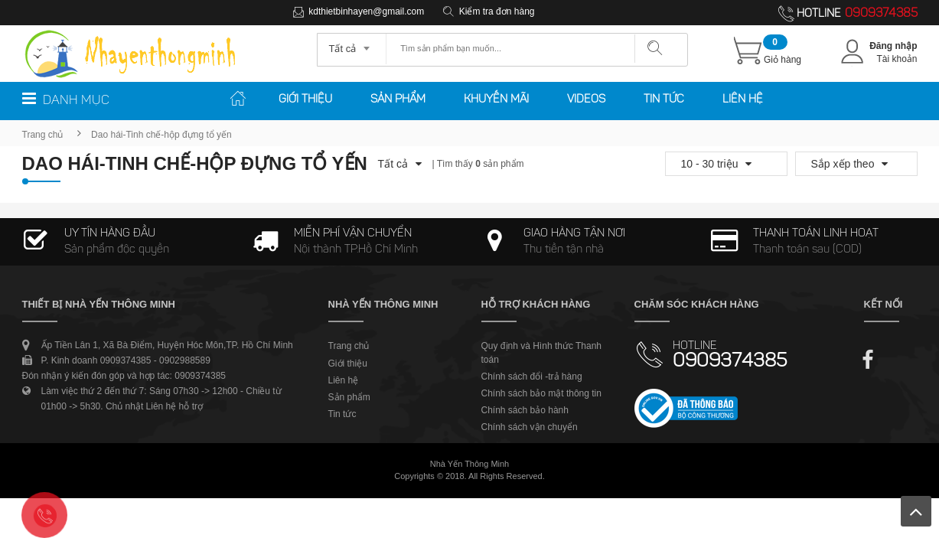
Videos (586, 100)
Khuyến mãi (496, 100)
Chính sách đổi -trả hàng (531, 376)
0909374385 (881, 14)
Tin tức (664, 100)
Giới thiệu (305, 100)
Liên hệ (742, 100)
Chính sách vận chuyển (529, 427)
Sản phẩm (397, 100)
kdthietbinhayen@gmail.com (366, 11)
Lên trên (916, 511)
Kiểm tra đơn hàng (497, 11)
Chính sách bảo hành (525, 410)
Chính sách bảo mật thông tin (541, 393)
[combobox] (352, 43)
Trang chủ (43, 134)
